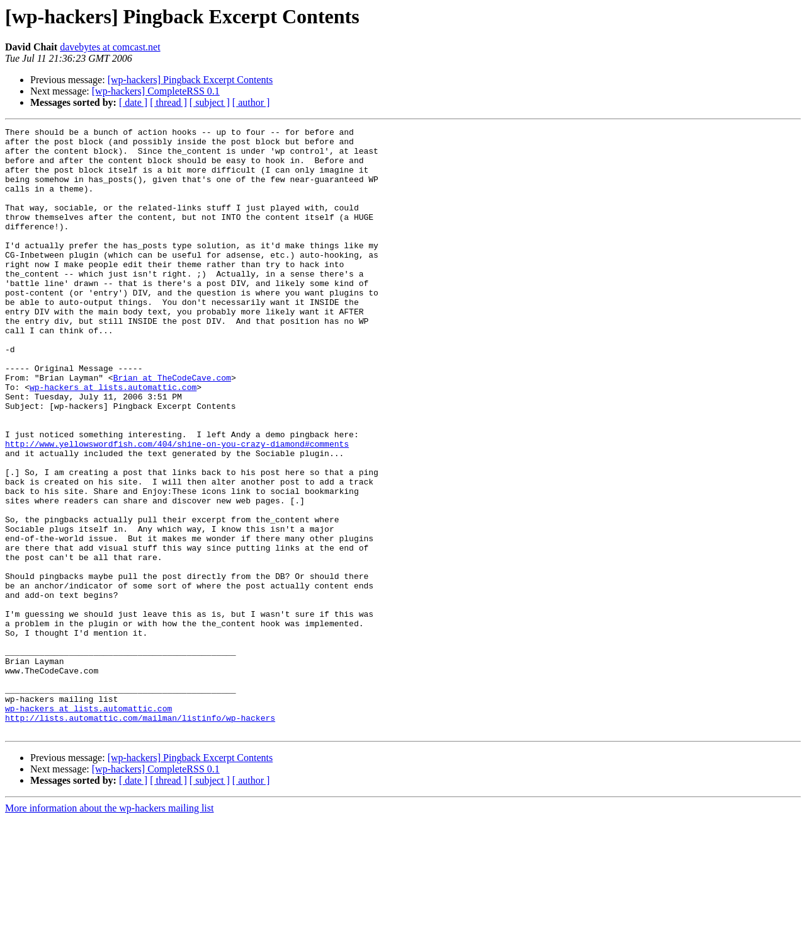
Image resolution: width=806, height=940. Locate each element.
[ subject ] (210, 102)
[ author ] (251, 102)
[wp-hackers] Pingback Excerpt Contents (190, 79)
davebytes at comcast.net (110, 47)
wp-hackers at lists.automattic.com (113, 439)
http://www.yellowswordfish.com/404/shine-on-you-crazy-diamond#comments (177, 507)
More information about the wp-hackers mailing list (109, 929)
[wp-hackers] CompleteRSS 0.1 (156, 91)
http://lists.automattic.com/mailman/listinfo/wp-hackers (140, 836)
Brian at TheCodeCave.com (172, 428)
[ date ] (133, 102)
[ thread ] (168, 102)
